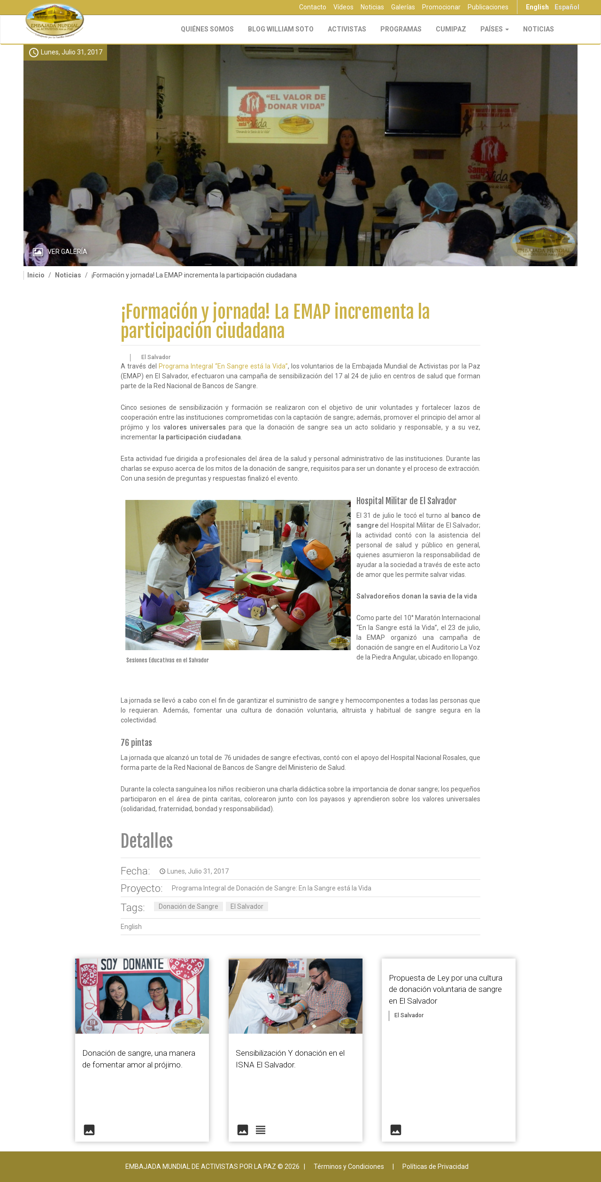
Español (567, 7)
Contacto (312, 7)
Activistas (347, 29)
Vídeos (343, 7)
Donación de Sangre (188, 906)
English (537, 7)
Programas (401, 29)
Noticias (372, 7)
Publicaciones (488, 7)
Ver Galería (67, 251)
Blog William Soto (281, 29)
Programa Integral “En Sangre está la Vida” (223, 366)
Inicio (36, 275)
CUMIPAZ (451, 29)
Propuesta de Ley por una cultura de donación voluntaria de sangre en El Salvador (445, 989)
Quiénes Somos (207, 29)
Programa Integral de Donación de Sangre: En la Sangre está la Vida (271, 888)
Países (494, 29)
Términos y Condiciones (349, 1166)
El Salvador (247, 906)
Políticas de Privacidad (435, 1166)
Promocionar (441, 7)
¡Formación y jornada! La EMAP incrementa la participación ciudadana (275, 322)
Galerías (403, 7)
